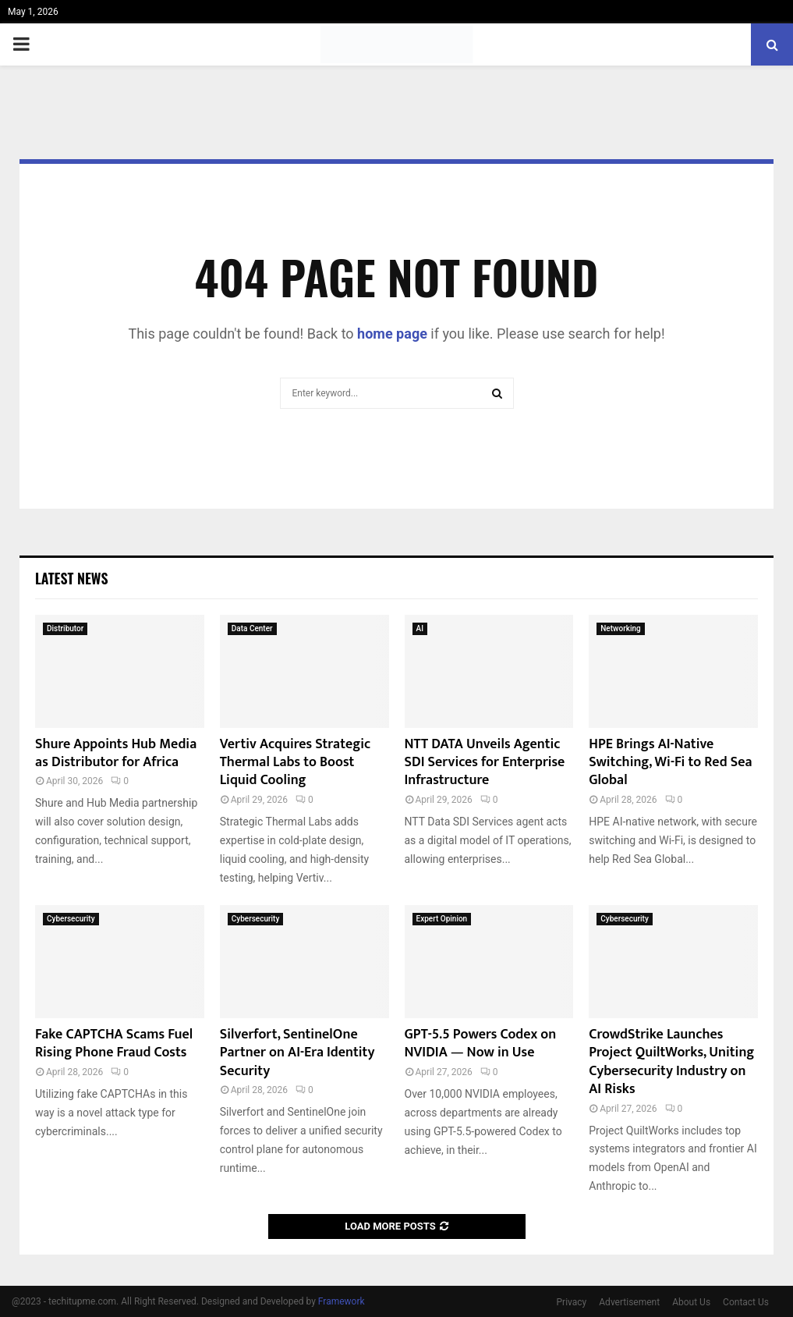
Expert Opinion (442, 918)
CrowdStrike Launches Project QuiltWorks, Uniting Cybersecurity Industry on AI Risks (671, 1062)
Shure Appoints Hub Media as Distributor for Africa (115, 753)
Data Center (252, 628)
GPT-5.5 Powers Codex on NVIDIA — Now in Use (481, 1043)
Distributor (65, 628)
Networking (620, 628)
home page (392, 333)
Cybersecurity (71, 918)
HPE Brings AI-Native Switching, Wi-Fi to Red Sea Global (670, 763)
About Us (691, 1302)
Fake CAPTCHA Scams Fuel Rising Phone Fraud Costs (114, 1043)
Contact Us (746, 1302)
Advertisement (629, 1302)
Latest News (71, 578)
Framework (341, 1301)
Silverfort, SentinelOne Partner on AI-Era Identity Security (297, 1053)
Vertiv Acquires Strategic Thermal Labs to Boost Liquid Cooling (295, 763)
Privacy (572, 1302)
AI (419, 628)
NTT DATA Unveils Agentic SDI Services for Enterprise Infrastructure (485, 763)
